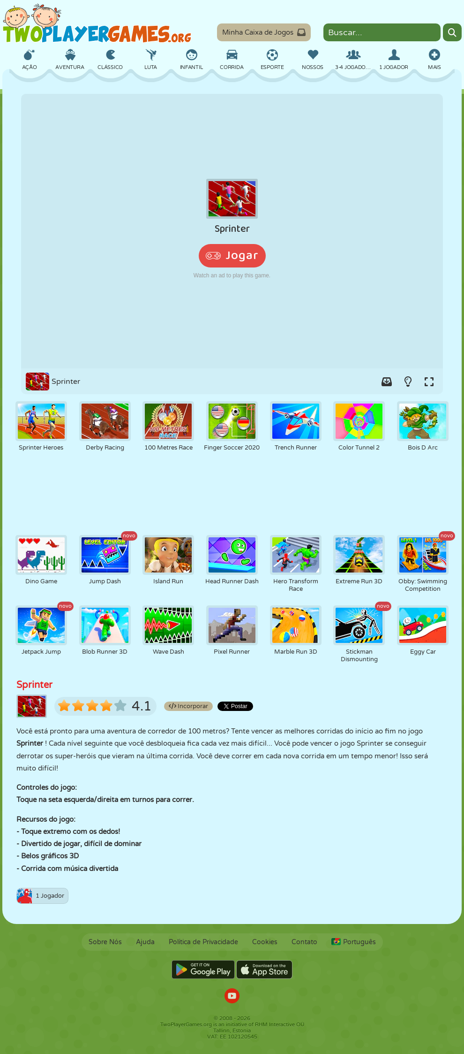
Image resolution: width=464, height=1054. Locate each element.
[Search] (452, 32)
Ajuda (145, 942)
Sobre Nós (105, 942)
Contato (304, 942)
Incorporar (188, 706)
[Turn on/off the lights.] (407, 381)
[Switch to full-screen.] (428, 381)
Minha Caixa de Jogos (264, 32)
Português (353, 942)
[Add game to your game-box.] (386, 381)
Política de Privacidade (203, 942)
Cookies (264, 942)
